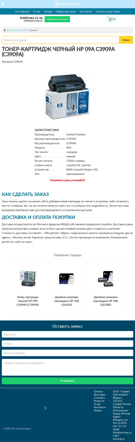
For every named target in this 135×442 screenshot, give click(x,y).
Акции (48, 11)
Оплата (98, 391)
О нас (37, 11)
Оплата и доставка (108, 11)
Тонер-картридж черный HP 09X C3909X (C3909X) (28, 300)
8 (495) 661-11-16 (31, 17)
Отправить (67, 380)
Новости (99, 400)
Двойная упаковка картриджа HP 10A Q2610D (66, 300)
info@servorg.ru (33, 20)
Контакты (86, 11)
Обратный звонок (57, 19)
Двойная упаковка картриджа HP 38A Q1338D (105, 300)
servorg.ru (119, 438)
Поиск (126, 39)
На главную (22, 11)
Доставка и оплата (99, 396)
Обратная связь (66, 11)
